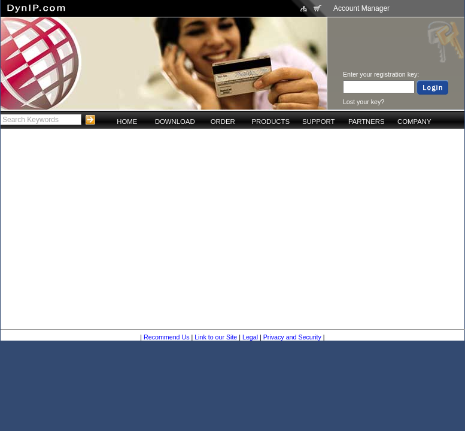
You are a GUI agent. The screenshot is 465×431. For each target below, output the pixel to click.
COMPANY (414, 121)
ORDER (223, 121)
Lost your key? (363, 101)
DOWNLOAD (175, 121)
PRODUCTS (270, 121)
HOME (127, 121)
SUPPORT (318, 121)
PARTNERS (366, 121)
